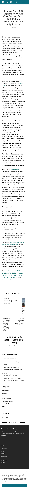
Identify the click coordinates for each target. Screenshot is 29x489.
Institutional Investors (16, 7)
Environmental (5, 390)
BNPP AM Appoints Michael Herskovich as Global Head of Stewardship (10, 301)
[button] (26, 471)
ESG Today (10, 280)
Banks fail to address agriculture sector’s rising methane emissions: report (13, 362)
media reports (15, 169)
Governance (5, 396)
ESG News (6, 7)
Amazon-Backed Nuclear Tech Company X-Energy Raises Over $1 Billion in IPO (13, 369)
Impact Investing (6, 398)
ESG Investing (9, 2)
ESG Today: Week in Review (11, 358)
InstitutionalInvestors (4, 461)
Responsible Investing (7, 404)
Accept (14, 485)
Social (3, 406)
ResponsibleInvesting (4, 457)
